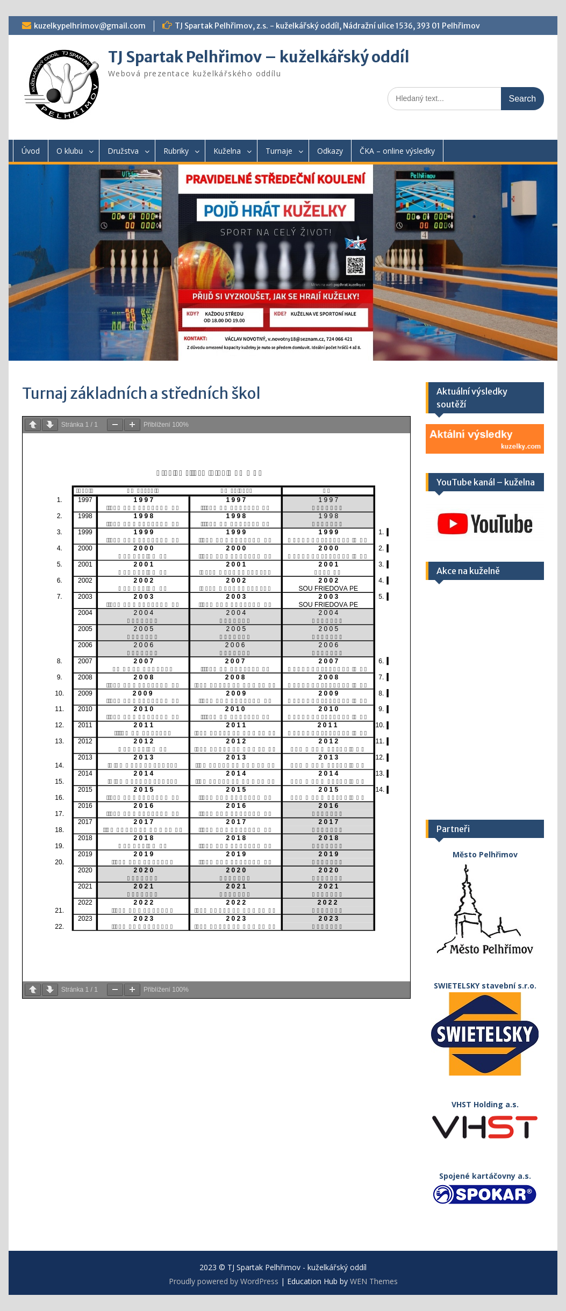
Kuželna (227, 151)
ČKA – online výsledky (397, 151)
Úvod (31, 151)
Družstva (123, 151)
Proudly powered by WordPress (223, 1281)
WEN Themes (374, 1281)
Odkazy (330, 151)
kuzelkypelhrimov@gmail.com (90, 26)
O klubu (69, 151)
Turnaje (279, 151)
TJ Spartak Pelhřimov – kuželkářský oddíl (259, 57)
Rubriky (176, 151)
